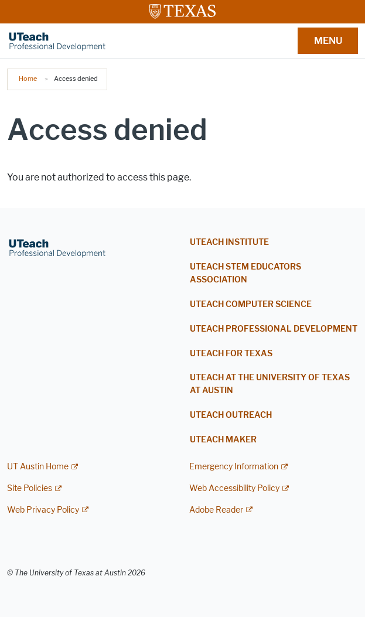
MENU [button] (328, 40)
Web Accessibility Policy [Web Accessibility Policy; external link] (234, 488)
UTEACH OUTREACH (231, 415)
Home (28, 78)
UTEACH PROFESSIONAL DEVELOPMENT (273, 329)
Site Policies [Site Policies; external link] (29, 488)
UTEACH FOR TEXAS (231, 354)
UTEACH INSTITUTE (229, 242)
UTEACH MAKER (223, 440)
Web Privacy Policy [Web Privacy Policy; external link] (43, 510)
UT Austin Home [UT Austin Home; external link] (38, 467)
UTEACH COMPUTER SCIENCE (251, 304)
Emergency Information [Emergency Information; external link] (233, 467)
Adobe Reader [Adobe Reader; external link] (216, 510)
